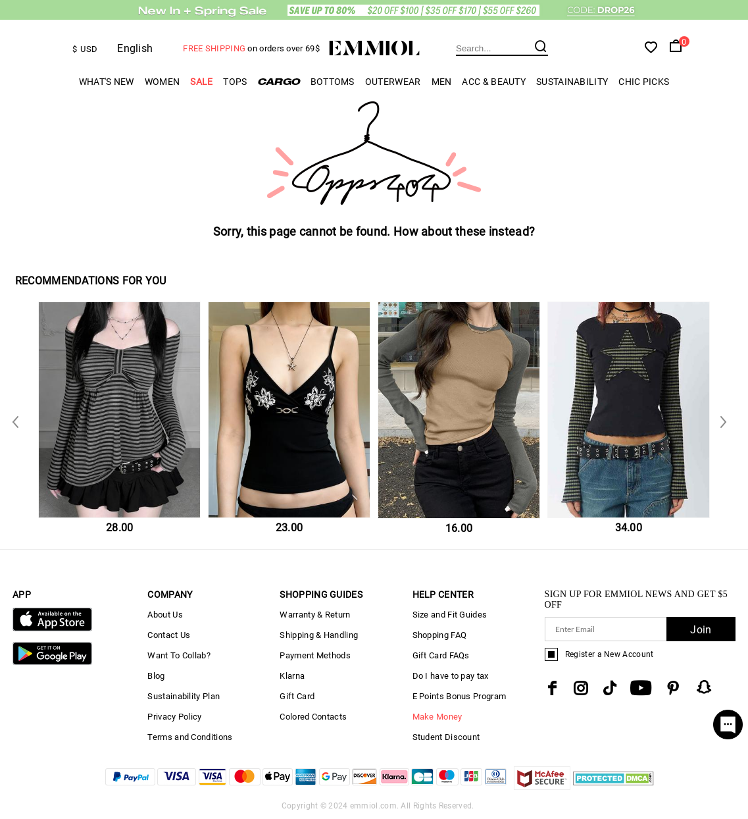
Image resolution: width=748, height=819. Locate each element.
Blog (155, 676)
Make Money (437, 717)
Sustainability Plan (183, 696)
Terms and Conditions (189, 737)
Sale (201, 81)
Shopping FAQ (439, 635)
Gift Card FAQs (441, 655)
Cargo (279, 81)
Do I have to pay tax (450, 676)
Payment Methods (315, 655)
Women (162, 81)
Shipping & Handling (319, 635)
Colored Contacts (313, 717)
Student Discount (446, 737)
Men (442, 81)
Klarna (292, 676)
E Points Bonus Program (459, 696)
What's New (106, 81)
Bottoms (333, 81)
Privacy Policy (174, 717)
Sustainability (572, 81)
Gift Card (297, 696)
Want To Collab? (179, 655)
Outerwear (393, 81)
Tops (235, 81)
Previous (720, 421)
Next (18, 421)
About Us (164, 615)
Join (700, 629)
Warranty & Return (315, 615)
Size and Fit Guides (449, 615)
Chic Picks (643, 81)
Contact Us (168, 635)
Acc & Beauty (494, 81)
